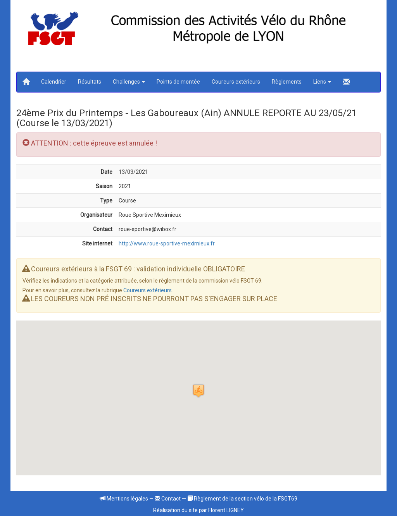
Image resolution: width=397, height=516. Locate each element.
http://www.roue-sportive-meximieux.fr (167, 243)
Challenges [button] (129, 82)
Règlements (287, 82)
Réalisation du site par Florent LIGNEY (198, 510)
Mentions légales (124, 498)
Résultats (89, 82)
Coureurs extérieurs (236, 82)
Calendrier (53, 82)
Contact (168, 498)
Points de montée (178, 82)
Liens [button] (322, 82)
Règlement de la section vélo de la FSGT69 (242, 498)
